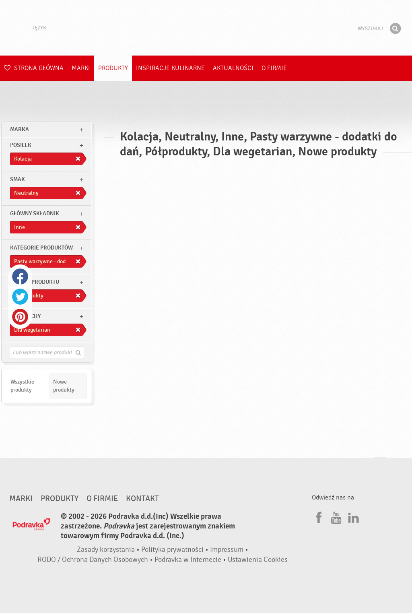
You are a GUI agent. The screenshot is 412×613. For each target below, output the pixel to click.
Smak (17, 179)
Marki (81, 68)
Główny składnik (34, 213)
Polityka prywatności (172, 549)
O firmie (274, 68)
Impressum (226, 549)
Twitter (20, 297)
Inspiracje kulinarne (170, 68)
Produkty (113, 68)
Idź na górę (380, 465)
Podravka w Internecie (187, 559)
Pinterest (20, 317)
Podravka (206, 27)
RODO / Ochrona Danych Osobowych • (95, 559)
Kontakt (142, 499)
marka (19, 129)
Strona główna (34, 68)
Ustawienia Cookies (258, 559)
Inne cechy (25, 316)
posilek (20, 145)
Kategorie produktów (41, 247)
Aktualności (233, 68)
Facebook (20, 276)
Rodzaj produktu (34, 282)
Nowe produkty (63, 385)
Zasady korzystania (106, 549)
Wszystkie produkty (22, 385)
